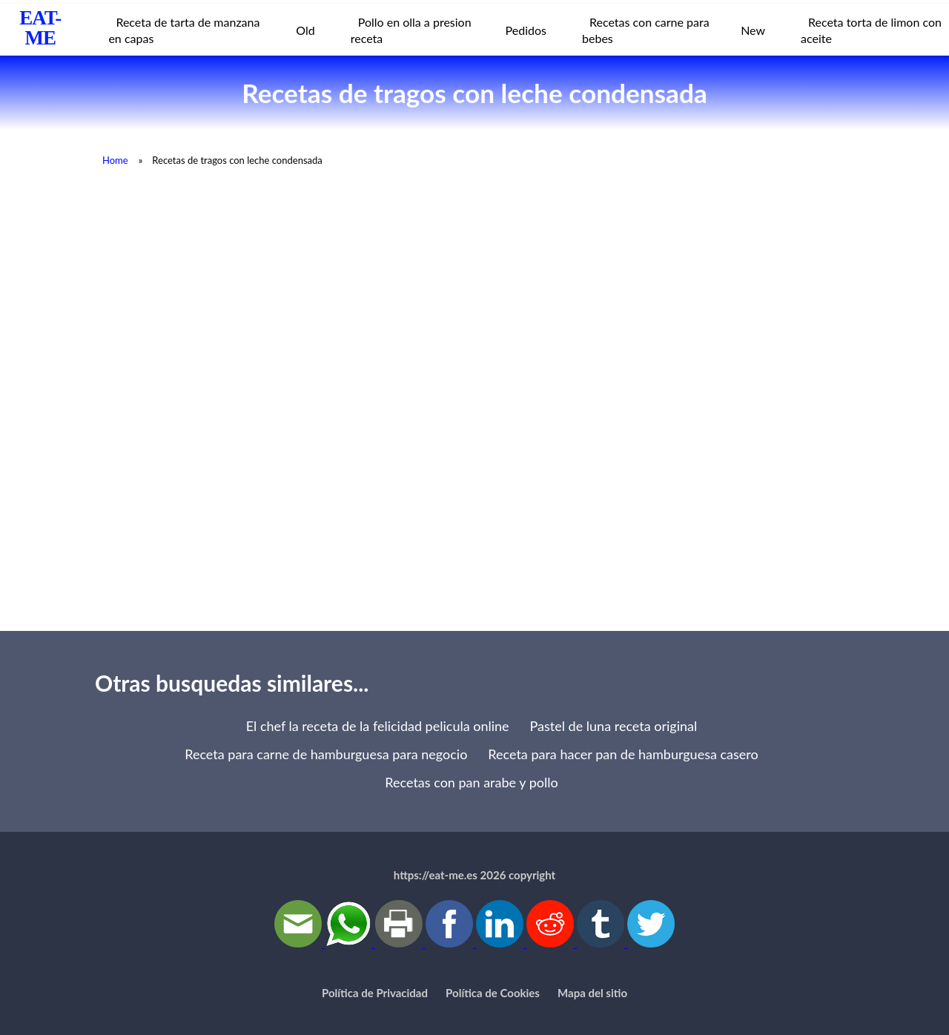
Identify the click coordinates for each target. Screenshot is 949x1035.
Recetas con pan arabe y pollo (471, 782)
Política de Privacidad (375, 992)
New (753, 30)
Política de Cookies (493, 992)
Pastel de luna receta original (614, 726)
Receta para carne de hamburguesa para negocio (326, 754)
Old (305, 30)
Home (115, 160)
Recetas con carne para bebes (646, 30)
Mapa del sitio (592, 992)
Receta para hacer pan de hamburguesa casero (623, 754)
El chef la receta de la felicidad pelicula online (377, 726)
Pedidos (526, 30)
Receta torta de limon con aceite (871, 30)
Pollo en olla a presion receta (411, 30)
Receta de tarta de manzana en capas (183, 30)
